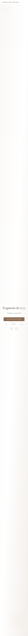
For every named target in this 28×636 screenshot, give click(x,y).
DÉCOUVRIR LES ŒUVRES (14, 319)
